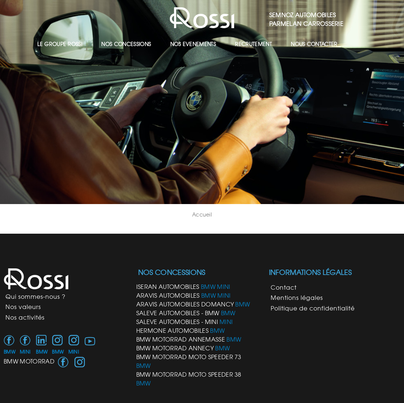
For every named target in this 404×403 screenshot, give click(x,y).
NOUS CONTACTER (314, 44)
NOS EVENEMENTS (193, 44)
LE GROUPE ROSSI (59, 44)
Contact (284, 287)
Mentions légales (297, 297)
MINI (25, 352)
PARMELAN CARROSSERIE (306, 23)
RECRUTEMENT (253, 44)
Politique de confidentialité (313, 308)
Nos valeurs (23, 306)
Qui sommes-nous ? (35, 296)
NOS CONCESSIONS (126, 44)
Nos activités (25, 317)
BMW (9, 352)
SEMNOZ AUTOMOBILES (302, 15)
